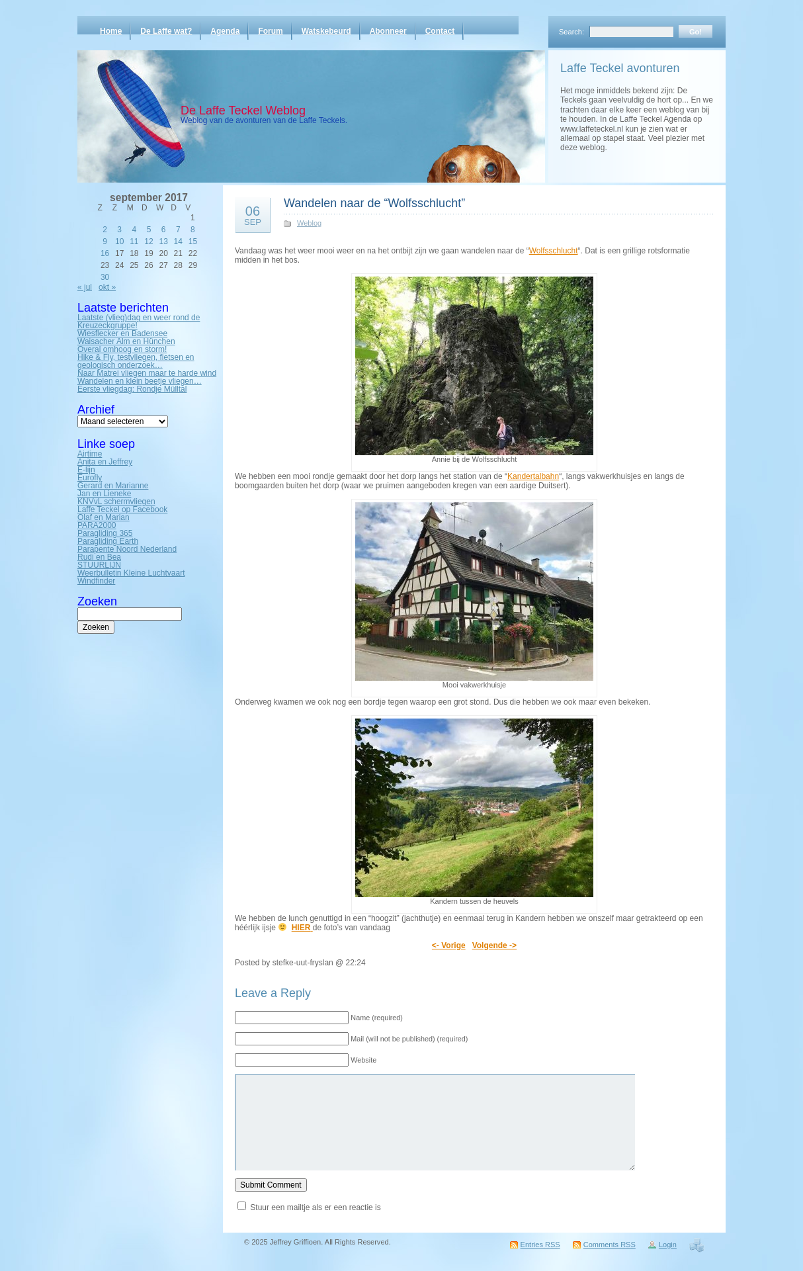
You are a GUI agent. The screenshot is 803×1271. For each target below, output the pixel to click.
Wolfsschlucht (553, 250)
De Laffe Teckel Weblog (243, 110)
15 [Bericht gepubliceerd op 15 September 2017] (193, 241)
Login (668, 1245)
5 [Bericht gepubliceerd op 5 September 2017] (149, 230)
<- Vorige (449, 945)
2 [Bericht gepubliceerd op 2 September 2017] (105, 230)
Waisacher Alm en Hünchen (126, 341)
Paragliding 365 (104, 533)
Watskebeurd (326, 31)
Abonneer (388, 31)
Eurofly (89, 477)
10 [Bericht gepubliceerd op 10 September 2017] (119, 241)
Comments (609, 1245)
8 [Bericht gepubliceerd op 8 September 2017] (192, 230)
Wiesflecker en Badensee (122, 333)
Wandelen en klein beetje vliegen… (139, 381)
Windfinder (96, 581)
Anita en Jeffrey (104, 461)
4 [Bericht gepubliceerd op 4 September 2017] (134, 230)
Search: (571, 32)
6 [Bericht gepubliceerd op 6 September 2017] (163, 230)
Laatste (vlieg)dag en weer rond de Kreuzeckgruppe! (138, 321)
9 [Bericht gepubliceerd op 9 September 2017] (105, 241)
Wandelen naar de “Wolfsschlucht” (374, 203)
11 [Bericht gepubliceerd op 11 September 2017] (134, 241)
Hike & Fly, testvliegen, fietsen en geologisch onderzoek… (135, 361)
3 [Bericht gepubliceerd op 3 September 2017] (119, 230)
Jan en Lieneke (104, 493)
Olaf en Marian (103, 517)
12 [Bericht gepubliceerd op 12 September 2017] (148, 241)
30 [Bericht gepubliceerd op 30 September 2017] (105, 277)
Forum (270, 31)
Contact (440, 31)
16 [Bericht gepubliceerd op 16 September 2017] (105, 253)
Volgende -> (494, 945)
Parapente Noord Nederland (127, 549)
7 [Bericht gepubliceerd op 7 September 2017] (178, 230)
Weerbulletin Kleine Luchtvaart (131, 573)
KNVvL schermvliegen (116, 501)
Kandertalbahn (533, 476)
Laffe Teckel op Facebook (122, 509)
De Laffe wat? (166, 31)
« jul (84, 287)
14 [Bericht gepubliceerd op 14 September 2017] (178, 241)
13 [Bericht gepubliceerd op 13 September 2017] (163, 241)
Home (111, 31)
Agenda (224, 31)
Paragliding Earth (107, 541)
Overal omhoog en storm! (122, 349)
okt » (107, 287)
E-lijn (86, 469)
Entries (540, 1245)
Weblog (309, 223)
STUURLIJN (99, 565)
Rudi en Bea (99, 557)
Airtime (89, 454)
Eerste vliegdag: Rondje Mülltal (132, 389)
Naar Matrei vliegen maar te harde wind (146, 373)
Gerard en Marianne (112, 485)
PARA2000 (96, 525)
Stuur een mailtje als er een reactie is (315, 1207)
